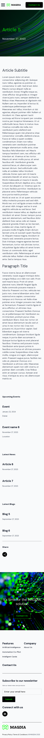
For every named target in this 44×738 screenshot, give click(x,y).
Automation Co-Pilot (7, 652)
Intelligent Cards (7, 656)
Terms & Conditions (20, 735)
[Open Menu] (3, 5)
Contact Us (7, 665)
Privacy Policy (7, 735)
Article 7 (7, 481)
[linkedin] (5, 713)
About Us (28, 647)
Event (6, 406)
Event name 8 (10, 427)
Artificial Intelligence (7, 647)
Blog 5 (6, 514)
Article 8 (7, 464)
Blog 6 (6, 530)
